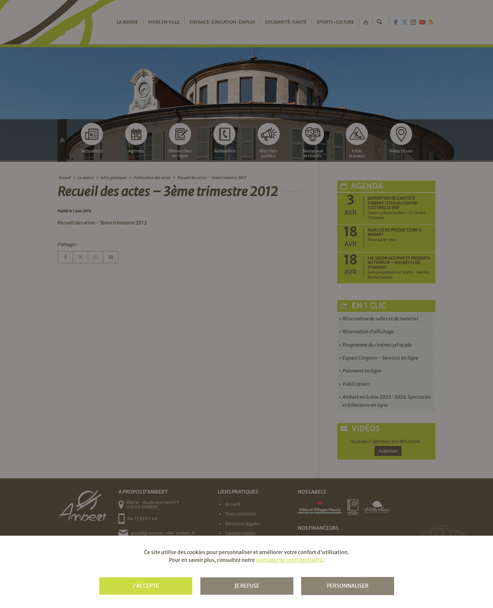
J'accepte (145, 586)
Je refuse (246, 586)
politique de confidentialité (289, 560)
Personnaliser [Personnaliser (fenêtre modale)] (347, 586)
